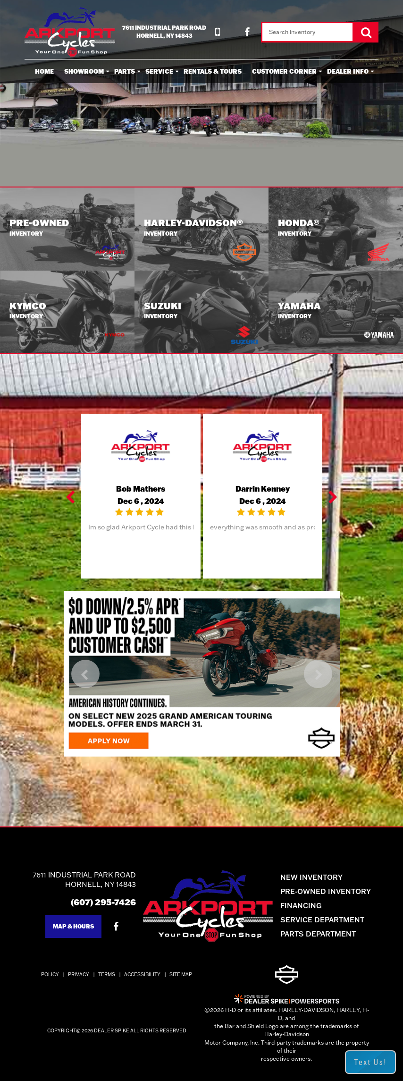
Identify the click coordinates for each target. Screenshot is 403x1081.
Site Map (180, 974)
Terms (106, 974)
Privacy (78, 974)
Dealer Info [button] (348, 71)
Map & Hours (73, 926)
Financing (300, 905)
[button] (71, 496)
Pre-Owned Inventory (325, 891)
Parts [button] (124, 71)
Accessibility (142, 974)
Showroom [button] (84, 71)
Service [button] (159, 71)
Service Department (322, 919)
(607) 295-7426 (103, 902)
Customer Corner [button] (284, 71)
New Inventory (311, 877)
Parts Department (318, 933)
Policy (50, 974)
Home (44, 71)
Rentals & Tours (213, 71)
